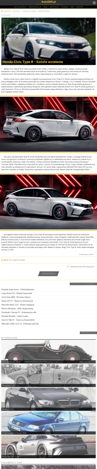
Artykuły (54, 7)
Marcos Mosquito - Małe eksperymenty (17, 308)
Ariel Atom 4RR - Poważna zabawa (16, 297)
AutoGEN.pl (7, 11)
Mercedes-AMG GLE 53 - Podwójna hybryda (20, 324)
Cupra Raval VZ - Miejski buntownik (17, 293)
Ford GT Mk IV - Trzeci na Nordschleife (18, 320)
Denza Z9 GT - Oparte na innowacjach (17, 301)
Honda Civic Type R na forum (14, 260)
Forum (64, 7)
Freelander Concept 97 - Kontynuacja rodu (19, 312)
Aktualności (20, 7)
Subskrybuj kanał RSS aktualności (80, 266)
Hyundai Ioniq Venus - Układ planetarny (18, 289)
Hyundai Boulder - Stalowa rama (15, 316)
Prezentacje (35, 7)
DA (45, 7)
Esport (79, 7)
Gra (72, 7)
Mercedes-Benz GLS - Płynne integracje (18, 305)
